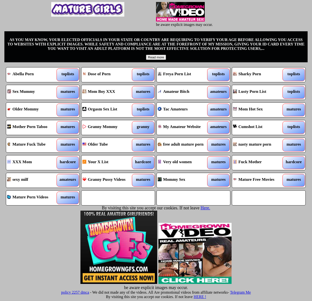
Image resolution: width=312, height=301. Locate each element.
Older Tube (108, 145)
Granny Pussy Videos (108, 180)
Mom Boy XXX (108, 92)
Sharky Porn (259, 74)
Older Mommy (33, 110)
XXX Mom (33, 162)
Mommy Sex (184, 180)
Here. (205, 207)
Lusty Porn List (259, 92)
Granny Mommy (108, 127)
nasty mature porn (259, 145)
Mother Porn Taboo (33, 127)
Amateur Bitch (184, 92)
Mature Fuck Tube (33, 145)
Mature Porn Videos (33, 198)
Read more (156, 57)
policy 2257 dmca (75, 292)
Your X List (108, 162)
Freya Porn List (184, 74)
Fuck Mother (259, 162)
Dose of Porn (108, 74)
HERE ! (200, 297)
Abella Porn (33, 74)
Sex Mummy (33, 92)
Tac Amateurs (184, 110)
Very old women (184, 162)
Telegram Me (240, 292)
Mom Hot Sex (259, 110)
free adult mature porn (184, 145)
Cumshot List (259, 127)
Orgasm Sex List (108, 110)
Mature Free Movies (259, 180)
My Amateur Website (184, 127)
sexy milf (33, 180)
